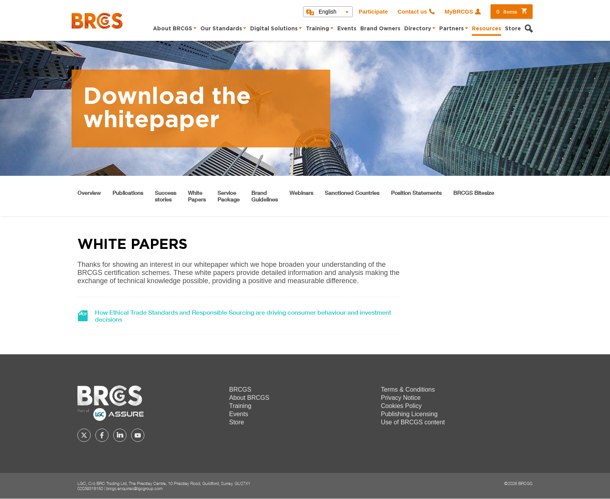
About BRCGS (172, 29)
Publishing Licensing (409, 414)
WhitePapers (197, 196)
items (506, 11)
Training (317, 29)
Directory (417, 29)
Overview (89, 192)
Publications (127, 192)
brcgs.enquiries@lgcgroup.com (134, 488)
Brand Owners (380, 29)
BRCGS (240, 389)
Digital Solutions (274, 29)
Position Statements (416, 192)
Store (513, 29)
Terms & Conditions (408, 389)
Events (346, 29)
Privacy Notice (401, 397)
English (328, 12)
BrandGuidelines (264, 196)
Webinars (301, 192)
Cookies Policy (401, 406)
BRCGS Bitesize (473, 192)
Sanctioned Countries (352, 192)
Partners (451, 29)
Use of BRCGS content (413, 422)
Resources (486, 29)
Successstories (165, 196)
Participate (373, 12)
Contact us (412, 12)
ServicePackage (228, 196)
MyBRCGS (459, 12)
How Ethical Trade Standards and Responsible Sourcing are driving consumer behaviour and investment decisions (243, 316)
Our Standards (221, 29)
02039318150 (90, 488)
